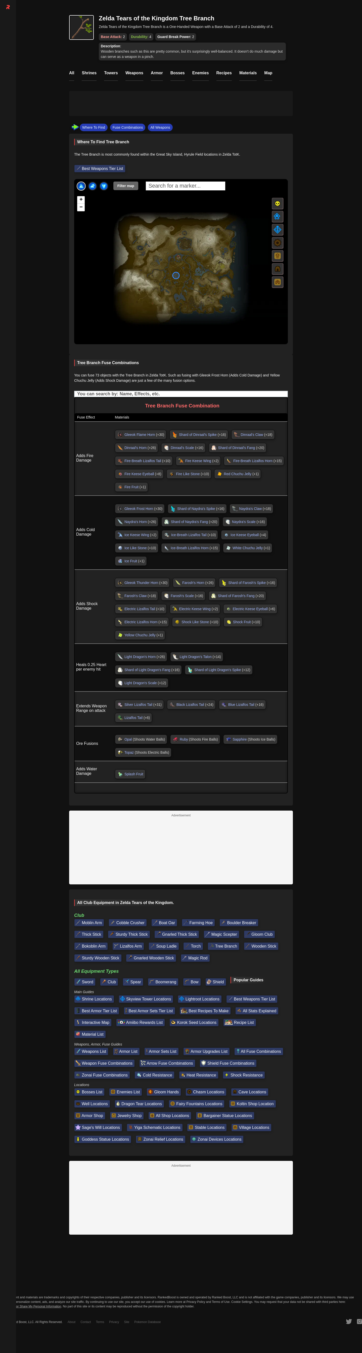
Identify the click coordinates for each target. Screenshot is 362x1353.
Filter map (125, 186)
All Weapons (160, 127)
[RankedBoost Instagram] (359, 1321)
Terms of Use (221, 1302)
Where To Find (93, 127)
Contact (85, 1322)
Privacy (114, 1322)
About (71, 1322)
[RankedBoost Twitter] (349, 1321)
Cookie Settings (241, 1302)
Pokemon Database (147, 1322)
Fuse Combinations (128, 127)
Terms (100, 1322)
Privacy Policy (196, 1302)
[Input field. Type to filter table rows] (181, 394)
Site (126, 1322)
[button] (81, 200)
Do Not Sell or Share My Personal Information (30, 1306)
